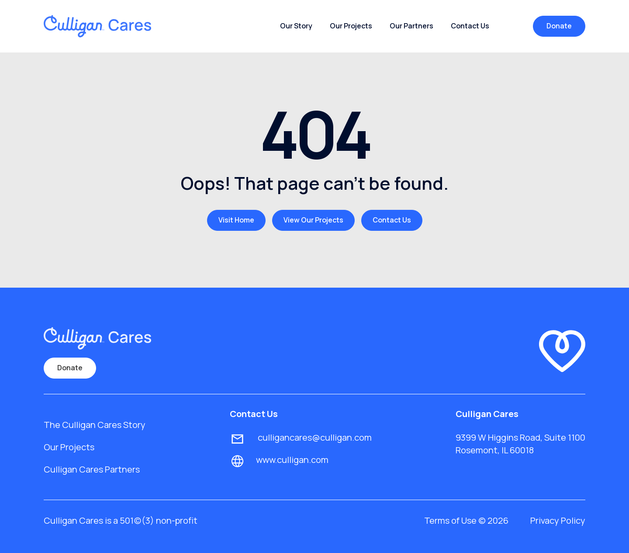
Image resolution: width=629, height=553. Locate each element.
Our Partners (411, 26)
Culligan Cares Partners (92, 469)
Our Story (296, 26)
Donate (559, 26)
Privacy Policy (557, 520)
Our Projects (351, 26)
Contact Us (470, 26)
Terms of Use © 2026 (466, 520)
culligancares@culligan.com (314, 437)
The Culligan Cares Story (94, 425)
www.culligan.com (292, 460)
